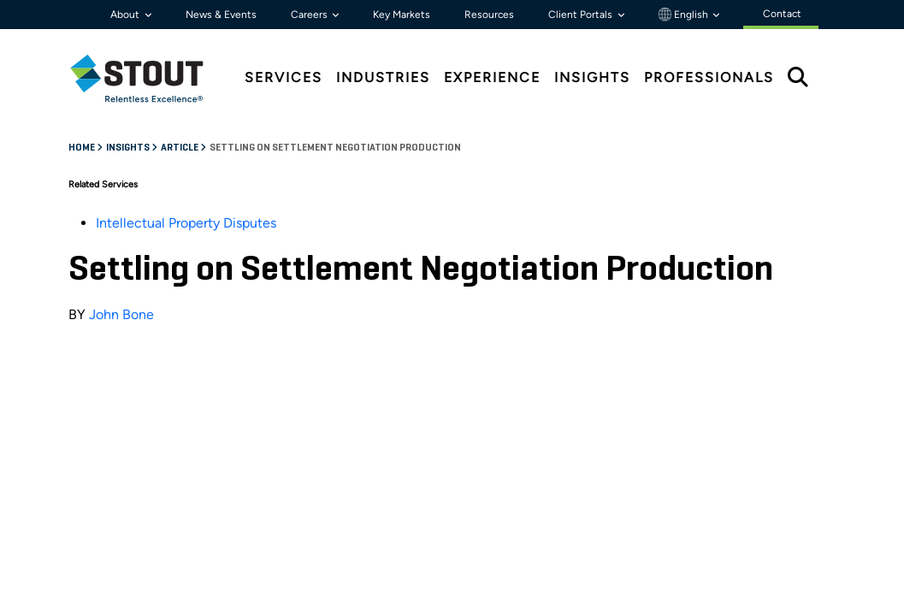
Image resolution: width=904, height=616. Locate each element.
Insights (128, 148)
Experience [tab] (492, 77)
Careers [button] (310, 15)
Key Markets (401, 15)
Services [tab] (283, 77)
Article (180, 148)
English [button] (685, 15)
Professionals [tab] (709, 77)
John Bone (121, 314)
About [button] (126, 15)
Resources (489, 15)
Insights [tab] (592, 77)
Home (82, 148)
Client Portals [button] (581, 15)
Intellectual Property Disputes (186, 223)
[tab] (149, 78)
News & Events (221, 15)
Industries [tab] (383, 77)
